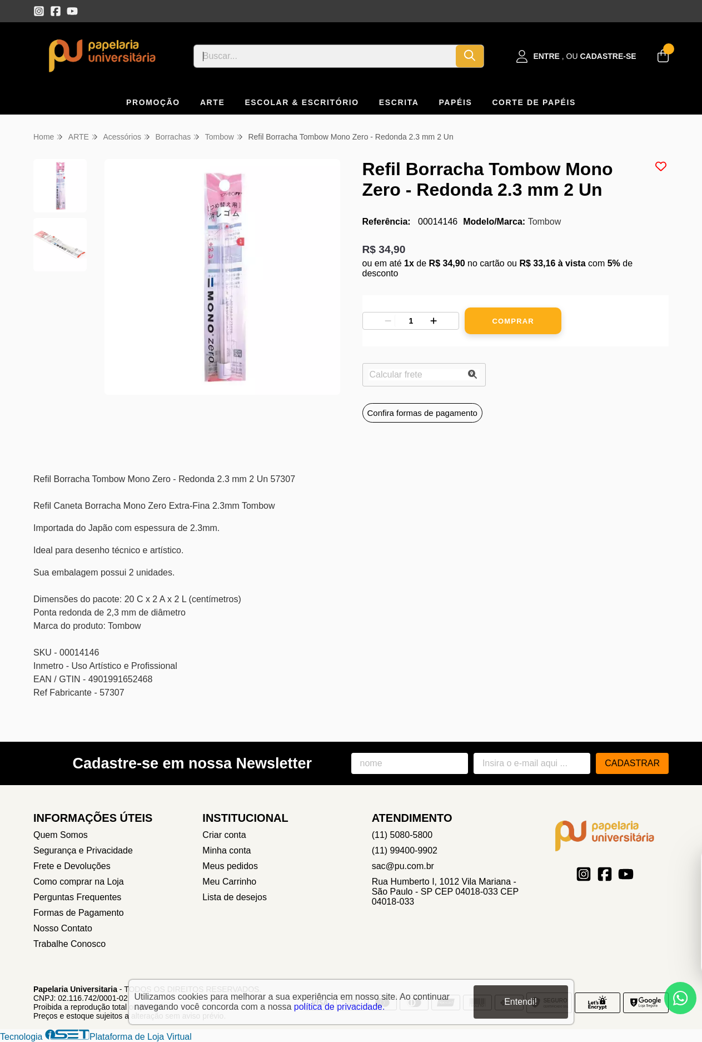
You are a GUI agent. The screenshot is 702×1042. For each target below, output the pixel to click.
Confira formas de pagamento (422, 413)
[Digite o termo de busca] (325, 56)
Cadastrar (632, 763)
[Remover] (388, 321)
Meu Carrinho (229, 881)
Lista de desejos (234, 897)
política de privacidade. (339, 1006)
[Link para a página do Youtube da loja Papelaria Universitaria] (72, 11)
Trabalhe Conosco (69, 944)
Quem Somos (60, 835)
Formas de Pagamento (78, 912)
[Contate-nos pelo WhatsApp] (680, 998)
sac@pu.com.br (403, 866)
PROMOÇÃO (153, 102)
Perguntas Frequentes (77, 897)
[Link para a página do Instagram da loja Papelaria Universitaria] (38, 11)
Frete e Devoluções (72, 866)
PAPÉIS (455, 102)
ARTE (212, 102)
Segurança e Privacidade (83, 850)
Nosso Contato (62, 928)
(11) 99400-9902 (404, 850)
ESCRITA (399, 102)
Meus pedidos (230, 866)
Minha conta (226, 850)
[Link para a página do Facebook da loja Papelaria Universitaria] (55, 11)
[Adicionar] (433, 321)
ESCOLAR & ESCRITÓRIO (302, 102)
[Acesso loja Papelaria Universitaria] (576, 56)
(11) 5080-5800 (402, 835)
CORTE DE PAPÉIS (534, 102)
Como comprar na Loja (78, 881)
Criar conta (224, 835)
